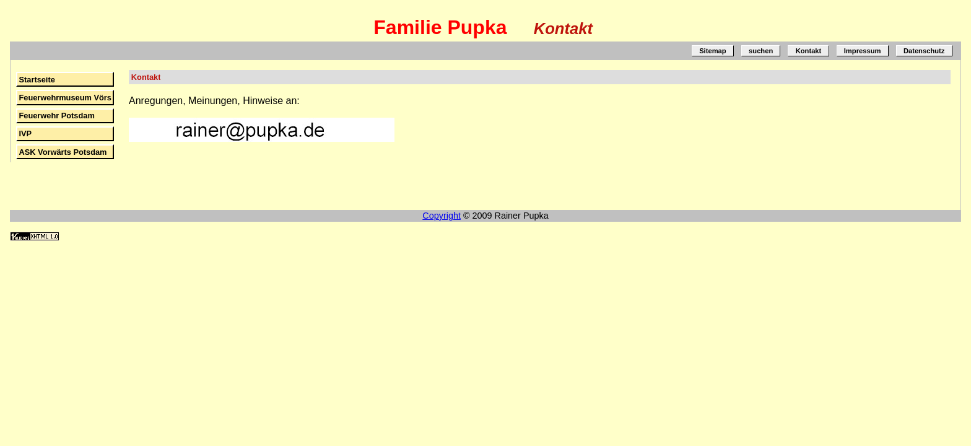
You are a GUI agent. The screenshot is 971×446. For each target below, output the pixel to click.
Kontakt (809, 51)
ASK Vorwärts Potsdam (63, 152)
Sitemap (712, 51)
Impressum (862, 51)
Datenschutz (924, 51)
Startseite (36, 79)
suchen (761, 51)
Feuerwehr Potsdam (56, 115)
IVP (25, 133)
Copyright (441, 216)
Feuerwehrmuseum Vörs (65, 97)
